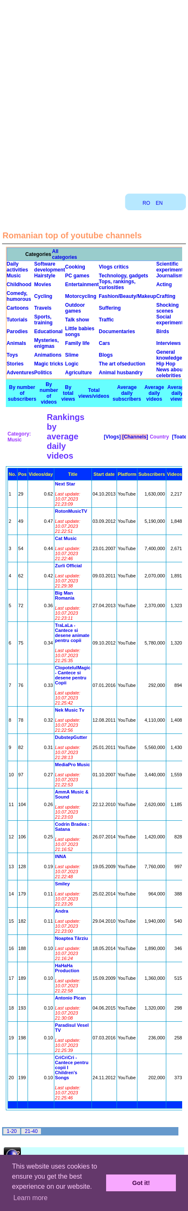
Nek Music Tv (69, 710)
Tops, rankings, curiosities (117, 284)
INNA (60, 856)
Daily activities (17, 267)
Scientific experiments (171, 267)
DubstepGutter (71, 737)
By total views (68, 393)
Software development (49, 267)
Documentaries (117, 331)
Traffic (106, 320)
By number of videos (49, 393)
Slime (72, 355)
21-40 (31, 1131)
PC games (77, 276)
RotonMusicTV (71, 511)
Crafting (165, 296)
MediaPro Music (72, 764)
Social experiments (171, 320)
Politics (43, 373)
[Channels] (134, 437)
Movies (42, 284)
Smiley (62, 883)
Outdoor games (75, 308)
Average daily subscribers (127, 393)
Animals (16, 343)
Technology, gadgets (123, 276)
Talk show (77, 320)
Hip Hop (165, 364)
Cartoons (18, 308)
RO (146, 203)
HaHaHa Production (67, 968)
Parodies (17, 331)
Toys (12, 355)
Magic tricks (48, 364)
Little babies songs (79, 331)
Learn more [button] (30, 1197)
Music (14, 276)
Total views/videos (94, 393)
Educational (48, 331)
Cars (104, 343)
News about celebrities (170, 372)
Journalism (169, 276)
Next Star (65, 483)
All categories (64, 254)
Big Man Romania (64, 595)
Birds (162, 331)
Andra (62, 910)
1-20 (12, 1131)
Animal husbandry (121, 373)
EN (159, 203)
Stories (15, 364)
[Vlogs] (111, 437)
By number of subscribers (22, 393)
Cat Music (66, 538)
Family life (77, 343)
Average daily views (177, 393)
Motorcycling (81, 296)
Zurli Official (68, 565)
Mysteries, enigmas (46, 343)
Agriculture (78, 373)
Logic (72, 364)
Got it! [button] (141, 1183)
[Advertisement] (93, 94)
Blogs (106, 355)
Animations (47, 355)
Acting (164, 284)
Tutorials (17, 320)
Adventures (20, 373)
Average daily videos (154, 393)
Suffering (110, 308)
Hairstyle (45, 276)
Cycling (43, 296)
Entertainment (82, 284)
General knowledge (169, 355)
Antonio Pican (70, 997)
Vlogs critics (114, 267)
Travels (42, 308)
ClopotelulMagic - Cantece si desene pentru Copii (73, 675)
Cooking (75, 267)
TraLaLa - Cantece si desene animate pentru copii (72, 633)
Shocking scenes (167, 308)
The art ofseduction (122, 364)
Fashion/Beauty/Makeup (127, 296)
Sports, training (43, 320)
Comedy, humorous (19, 296)
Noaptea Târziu (71, 938)
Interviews (168, 343)
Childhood (19, 284)
